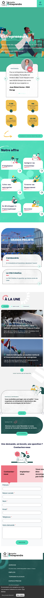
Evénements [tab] (25, 306)
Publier (22, 413)
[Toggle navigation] (40, 3)
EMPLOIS (12, 572)
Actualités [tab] (5, 306)
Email (5, 509)
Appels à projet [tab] (15, 306)
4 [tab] (23, 93)
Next (37, 78)
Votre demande (8, 525)
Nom (4, 501)
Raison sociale (8, 493)
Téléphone (6, 517)
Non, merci (20, 595)
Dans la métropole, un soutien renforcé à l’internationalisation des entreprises (21, 356)
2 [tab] (20, 93)
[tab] (9, 473)
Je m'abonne (22, 433)
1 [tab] (19, 93)
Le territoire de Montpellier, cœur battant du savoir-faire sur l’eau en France (22, 327)
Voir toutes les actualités (22, 371)
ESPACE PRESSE (15, 581)
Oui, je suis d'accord (7, 595)
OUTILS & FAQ (14, 585)
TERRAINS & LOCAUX (16, 576)
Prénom (6, 485)
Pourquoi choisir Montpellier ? (30, 136)
